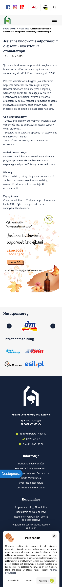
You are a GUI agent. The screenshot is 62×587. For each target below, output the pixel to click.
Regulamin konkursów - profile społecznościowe (31, 518)
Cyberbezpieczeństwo (31, 482)
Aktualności (24, 28)
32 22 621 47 (33, 439)
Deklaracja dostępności (31, 463)
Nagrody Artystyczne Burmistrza (31, 473)
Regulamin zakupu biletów (31, 511)
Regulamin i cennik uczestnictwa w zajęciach (31, 526)
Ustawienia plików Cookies (31, 487)
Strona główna (10, 28)
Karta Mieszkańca (31, 477)
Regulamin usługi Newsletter (31, 507)
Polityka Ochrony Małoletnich (31, 468)
